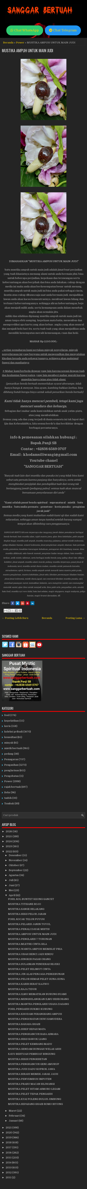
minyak (8, 742)
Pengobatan (11, 776)
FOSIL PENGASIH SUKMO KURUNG (30, 1009)
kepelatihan (11, 720)
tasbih (8, 797)
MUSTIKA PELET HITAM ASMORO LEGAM (34, 1088)
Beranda (8, 42)
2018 (9, 1142)
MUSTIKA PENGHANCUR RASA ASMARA (33, 1034)
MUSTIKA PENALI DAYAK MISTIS (29, 929)
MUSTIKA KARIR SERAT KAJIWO (28, 984)
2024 (9, 841)
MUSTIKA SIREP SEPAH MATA (27, 1029)
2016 (9, 1152)
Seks (7, 792)
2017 (9, 1147)
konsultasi (10, 737)
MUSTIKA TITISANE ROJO (24, 904)
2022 (9, 851)
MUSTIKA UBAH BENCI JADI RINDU (30, 954)
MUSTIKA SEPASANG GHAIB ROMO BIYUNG (35, 1104)
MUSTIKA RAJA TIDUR (22, 989)
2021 (9, 1127)
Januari (14, 1120)
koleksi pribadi (13, 731)
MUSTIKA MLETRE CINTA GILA (27, 944)
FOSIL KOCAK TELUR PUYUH (26, 919)
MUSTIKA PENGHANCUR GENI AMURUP (33, 1064)
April (12, 895)
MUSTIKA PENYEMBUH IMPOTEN (30, 1079)
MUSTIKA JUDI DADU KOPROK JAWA (31, 1069)
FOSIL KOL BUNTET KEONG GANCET (31, 899)
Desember (15, 855)
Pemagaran (11, 759)
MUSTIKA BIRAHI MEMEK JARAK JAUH (33, 1074)
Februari (14, 1115)
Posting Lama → (75, 618)
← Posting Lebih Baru (15, 618)
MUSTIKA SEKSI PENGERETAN (27, 1059)
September (16, 870)
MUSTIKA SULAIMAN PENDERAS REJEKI (34, 964)
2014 (9, 1162)
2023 (9, 846)
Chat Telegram (63, 30)
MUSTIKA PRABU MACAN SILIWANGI (31, 1084)
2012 (9, 1172)
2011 (9, 1177)
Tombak (9, 803)
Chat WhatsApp (24, 30)
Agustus (14, 875)
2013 (9, 1167)
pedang (8, 753)
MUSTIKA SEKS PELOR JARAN (27, 914)
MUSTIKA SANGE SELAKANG (26, 909)
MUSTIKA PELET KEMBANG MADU (30, 1044)
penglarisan (11, 770)
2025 (9, 836)
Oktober (14, 865)
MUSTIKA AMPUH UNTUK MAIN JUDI (27, 50)
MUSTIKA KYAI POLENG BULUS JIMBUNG (34, 1099)
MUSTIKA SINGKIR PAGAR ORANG (29, 959)
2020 (9, 1132)
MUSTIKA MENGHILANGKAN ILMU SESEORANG (38, 999)
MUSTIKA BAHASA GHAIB (24, 1024)
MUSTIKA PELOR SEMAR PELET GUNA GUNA (36, 979)
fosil (7, 715)
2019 (9, 1137)
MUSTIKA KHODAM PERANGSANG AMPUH (35, 1014)
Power (20, 42)
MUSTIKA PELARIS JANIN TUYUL (29, 924)
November (16, 860)
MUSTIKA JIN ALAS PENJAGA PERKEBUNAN (36, 974)
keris (7, 726)
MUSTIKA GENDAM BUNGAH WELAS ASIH (34, 1049)
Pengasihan (11, 764)
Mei (11, 890)
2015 (9, 1157)
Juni (12, 885)
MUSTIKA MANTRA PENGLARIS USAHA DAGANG (38, 1004)
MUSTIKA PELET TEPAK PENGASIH (30, 1093)
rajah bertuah (12, 786)
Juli (11, 880)
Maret (13, 1110)
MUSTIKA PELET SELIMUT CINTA (29, 969)
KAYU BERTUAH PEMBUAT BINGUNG (31, 1053)
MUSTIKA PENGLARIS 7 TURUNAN (30, 939)
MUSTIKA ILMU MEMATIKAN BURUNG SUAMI (37, 994)
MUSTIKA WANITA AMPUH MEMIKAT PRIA (35, 949)
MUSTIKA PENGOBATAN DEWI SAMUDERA (35, 1019)
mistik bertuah (13, 748)
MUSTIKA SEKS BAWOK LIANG (27, 1039)
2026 (9, 831)
